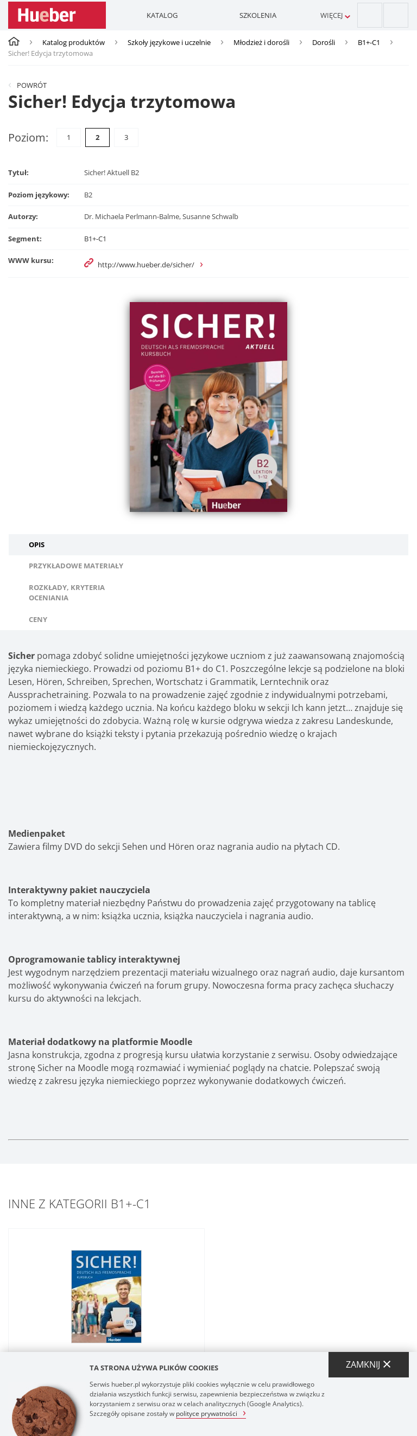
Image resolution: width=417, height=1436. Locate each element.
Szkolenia (257, 15)
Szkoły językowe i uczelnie (169, 42)
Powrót (32, 85)
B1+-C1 (369, 42)
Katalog (162, 15)
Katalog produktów (73, 42)
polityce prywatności (206, 1412)
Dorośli (323, 42)
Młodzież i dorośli (261, 42)
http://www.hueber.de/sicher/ (146, 265)
